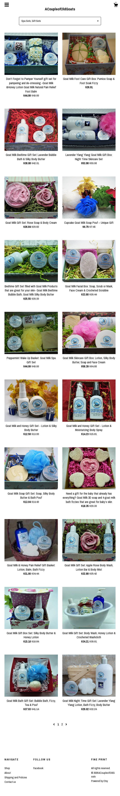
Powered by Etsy (99, 781)
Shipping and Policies (15, 777)
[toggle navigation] (6, 4)
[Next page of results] (66, 724)
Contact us (10, 782)
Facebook (38, 768)
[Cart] (116, 5)
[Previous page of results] (54, 724)
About (7, 772)
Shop (7, 768)
